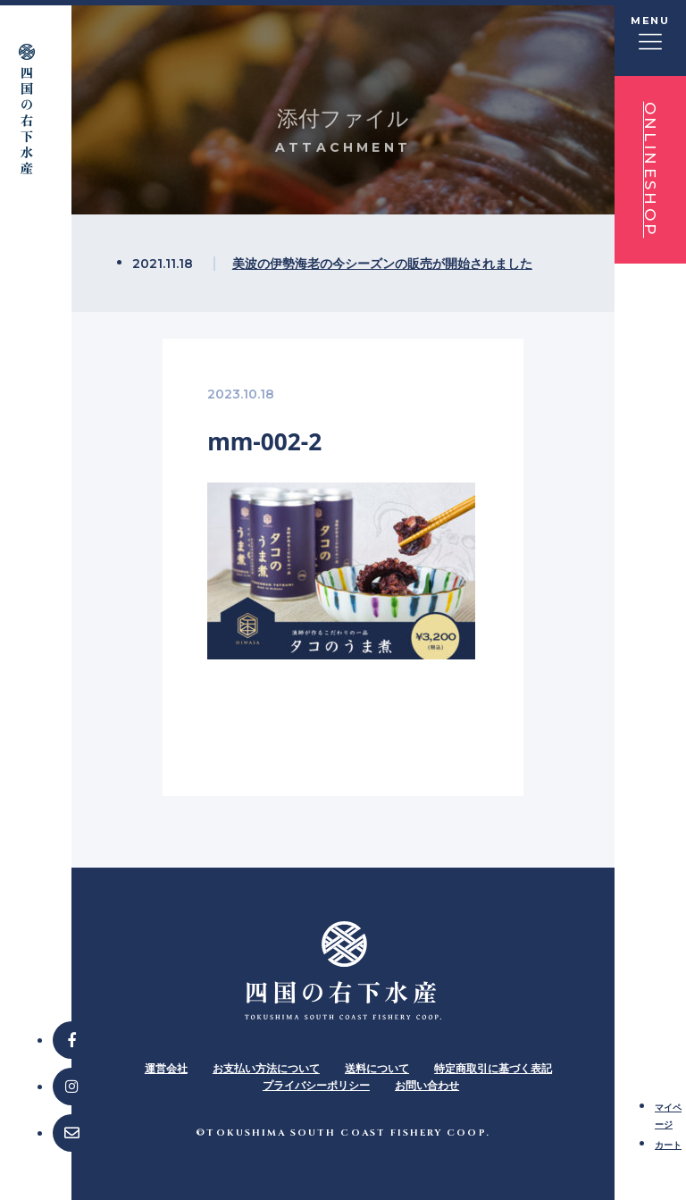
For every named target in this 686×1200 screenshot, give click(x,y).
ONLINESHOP (650, 170)
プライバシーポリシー (316, 1085)
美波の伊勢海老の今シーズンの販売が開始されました (382, 263)
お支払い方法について (266, 1068)
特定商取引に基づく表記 (493, 1068)
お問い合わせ (427, 1085)
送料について (377, 1068)
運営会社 (166, 1068)
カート (668, 1144)
